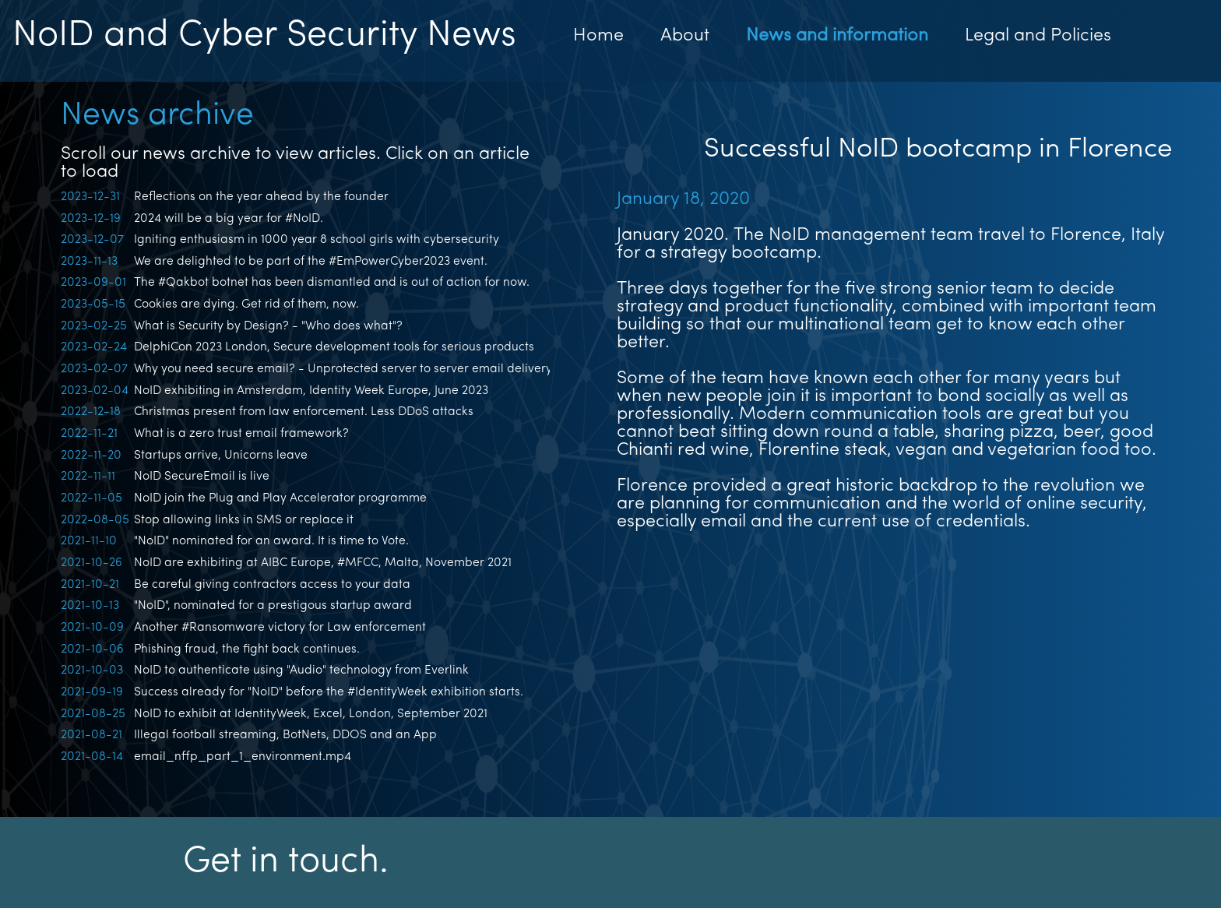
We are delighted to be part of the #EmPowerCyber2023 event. (310, 261)
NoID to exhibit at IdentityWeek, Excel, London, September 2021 (310, 714)
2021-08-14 (92, 757)
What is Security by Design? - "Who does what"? (268, 326)
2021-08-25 (93, 714)
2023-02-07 (94, 369)
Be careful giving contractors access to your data (272, 585)
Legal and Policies (1038, 36)
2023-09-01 (93, 282)
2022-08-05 (95, 520)
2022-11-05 (91, 498)
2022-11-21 (89, 434)
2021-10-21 (90, 585)
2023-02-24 (94, 347)
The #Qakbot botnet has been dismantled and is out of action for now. (332, 282)
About (684, 36)
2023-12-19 (91, 219)
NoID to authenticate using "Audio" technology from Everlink (301, 670)
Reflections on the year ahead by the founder (261, 197)
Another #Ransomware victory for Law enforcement (280, 627)
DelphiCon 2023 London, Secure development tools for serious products (334, 347)
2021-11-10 (89, 541)
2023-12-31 (90, 197)
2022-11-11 (88, 476)
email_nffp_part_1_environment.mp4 (242, 757)
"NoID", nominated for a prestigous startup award (273, 606)
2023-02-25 (94, 326)
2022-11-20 (91, 455)
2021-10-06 (92, 649)
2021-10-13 (90, 606)
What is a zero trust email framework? (241, 434)
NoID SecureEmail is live (201, 476)
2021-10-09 (92, 627)
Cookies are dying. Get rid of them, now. (246, 304)
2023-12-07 (92, 240)
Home (598, 36)
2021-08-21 (91, 735)
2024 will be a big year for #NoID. (228, 219)
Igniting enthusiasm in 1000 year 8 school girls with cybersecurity (316, 240)
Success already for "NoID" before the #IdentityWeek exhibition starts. (328, 692)
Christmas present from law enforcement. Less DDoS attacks (303, 412)
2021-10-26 (91, 563)
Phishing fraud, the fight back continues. (247, 649)
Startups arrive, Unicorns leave (221, 455)
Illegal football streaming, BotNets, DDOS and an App (285, 735)
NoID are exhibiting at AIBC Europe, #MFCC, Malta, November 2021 (323, 563)
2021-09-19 (92, 692)
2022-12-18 (91, 412)
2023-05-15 (93, 304)
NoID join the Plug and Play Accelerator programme (280, 498)
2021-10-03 (92, 670)
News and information (837, 36)
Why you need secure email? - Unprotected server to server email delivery (343, 369)
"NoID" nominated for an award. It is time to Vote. (271, 541)
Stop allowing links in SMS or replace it (244, 520)
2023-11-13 (89, 261)
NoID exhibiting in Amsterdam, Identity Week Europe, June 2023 (311, 391)
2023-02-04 (94, 391)
